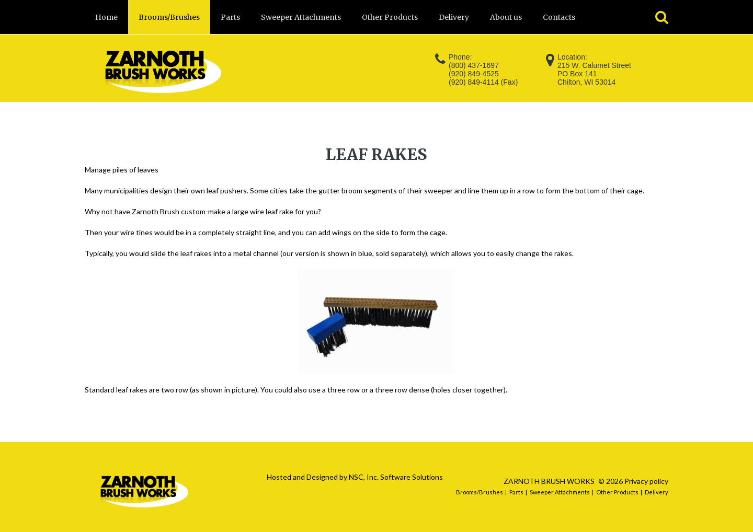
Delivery (656, 492)
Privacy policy (646, 481)
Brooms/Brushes (479, 492)
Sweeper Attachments (560, 492)
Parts (516, 492)
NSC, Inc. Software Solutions (396, 476)
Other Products (617, 492)
